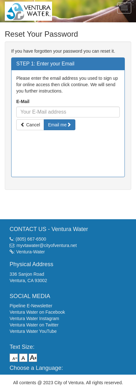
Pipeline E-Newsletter (31, 305)
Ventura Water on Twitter (34, 324)
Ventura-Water (30, 251)
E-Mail (22, 101)
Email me (59, 124)
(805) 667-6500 (31, 239)
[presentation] (68, 148)
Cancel (30, 124)
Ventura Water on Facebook (37, 312)
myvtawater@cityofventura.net (47, 245)
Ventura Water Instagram (34, 318)
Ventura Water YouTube (33, 331)
